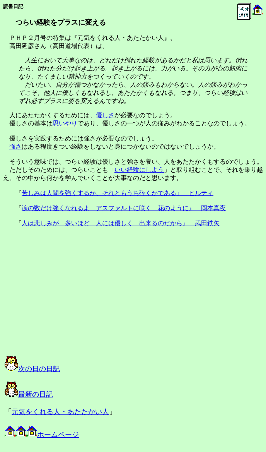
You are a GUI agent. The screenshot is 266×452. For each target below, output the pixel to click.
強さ (15, 146)
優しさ (105, 115)
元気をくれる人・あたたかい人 (60, 412)
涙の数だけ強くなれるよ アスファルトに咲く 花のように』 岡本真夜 (124, 208)
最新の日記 (29, 394)
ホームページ (42, 434)
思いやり (65, 123)
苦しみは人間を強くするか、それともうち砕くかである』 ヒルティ (117, 193)
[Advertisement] (83, 298)
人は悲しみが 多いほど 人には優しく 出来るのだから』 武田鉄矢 (121, 223)
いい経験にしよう (139, 169)
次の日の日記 (32, 369)
